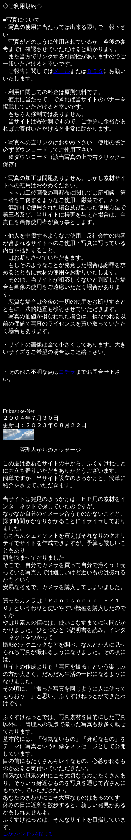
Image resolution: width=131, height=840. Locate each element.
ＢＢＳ (95, 71)
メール (61, 71)
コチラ (67, 372)
